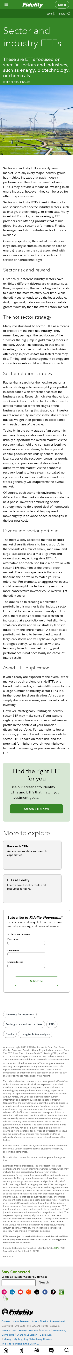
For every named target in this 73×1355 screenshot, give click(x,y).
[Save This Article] (51, 14)
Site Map (45, 1330)
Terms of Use (9, 1330)
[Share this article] (64, 14)
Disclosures (46, 1334)
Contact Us (8, 1334)
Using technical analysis (35, 1034)
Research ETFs (18, 846)
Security (33, 1330)
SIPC (56, 1248)
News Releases (21, 1321)
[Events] (51, 1350)
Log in (62, 4)
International (57, 1321)
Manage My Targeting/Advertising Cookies (28, 1338)
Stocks (10, 1034)
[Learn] (6, 1350)
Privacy (22, 1330)
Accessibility (59, 1330)
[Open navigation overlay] (6, 4)
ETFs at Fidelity (18, 880)
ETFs (52, 1024)
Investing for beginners (20, 1014)
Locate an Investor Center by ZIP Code (24, 1276)
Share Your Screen (27, 1334)
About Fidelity (40, 1321)
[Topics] (36, 1350)
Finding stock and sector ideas (24, 1024)
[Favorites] (21, 1350)
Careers (6, 1321)
